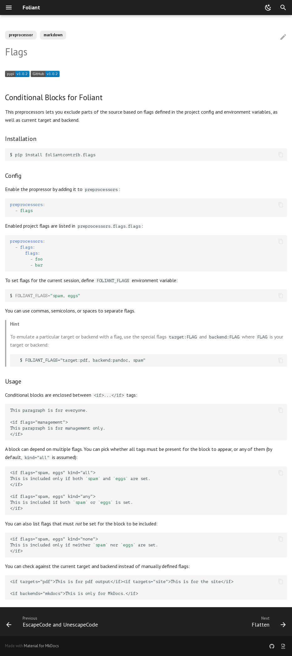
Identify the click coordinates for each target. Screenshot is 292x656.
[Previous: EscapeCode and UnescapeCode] (53, 621)
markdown (53, 35)
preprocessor (21, 35)
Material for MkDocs (41, 645)
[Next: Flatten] (267, 621)
